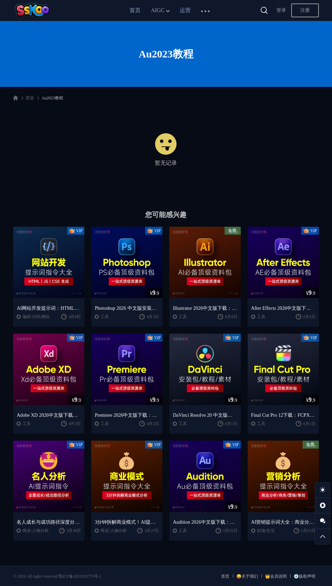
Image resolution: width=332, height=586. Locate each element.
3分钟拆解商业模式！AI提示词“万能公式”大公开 (127, 522)
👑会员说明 (276, 576)
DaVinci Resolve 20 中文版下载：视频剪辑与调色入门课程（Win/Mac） (205, 415)
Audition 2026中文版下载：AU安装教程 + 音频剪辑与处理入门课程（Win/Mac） (205, 522)
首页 (135, 10)
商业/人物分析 (35, 530)
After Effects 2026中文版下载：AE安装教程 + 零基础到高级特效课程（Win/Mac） (283, 308)
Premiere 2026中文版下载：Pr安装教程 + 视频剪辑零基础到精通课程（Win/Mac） (127, 415)
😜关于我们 (247, 576)
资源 (30, 98)
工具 (105, 316)
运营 (185, 10)
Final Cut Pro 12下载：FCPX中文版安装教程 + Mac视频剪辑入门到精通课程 (283, 415)
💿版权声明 (304, 576)
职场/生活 (266, 530)
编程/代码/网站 (36, 316)
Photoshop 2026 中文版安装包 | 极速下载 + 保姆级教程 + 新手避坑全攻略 (127, 308)
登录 (281, 10)
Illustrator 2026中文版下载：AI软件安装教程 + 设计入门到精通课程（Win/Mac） (205, 308)
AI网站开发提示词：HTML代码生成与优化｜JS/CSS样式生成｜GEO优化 (49, 308)
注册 (305, 10)
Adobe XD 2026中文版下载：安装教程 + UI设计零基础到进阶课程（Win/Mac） (49, 415)
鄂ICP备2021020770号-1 (80, 576)
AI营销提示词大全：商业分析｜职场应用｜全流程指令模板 (283, 522)
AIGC (157, 10)
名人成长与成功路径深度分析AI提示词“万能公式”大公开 (49, 522)
